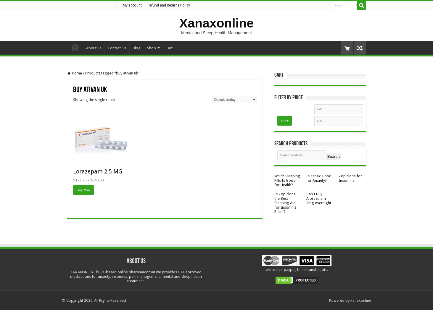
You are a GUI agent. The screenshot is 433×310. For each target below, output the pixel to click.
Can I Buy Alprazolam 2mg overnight (318, 198)
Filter (285, 121)
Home (75, 47)
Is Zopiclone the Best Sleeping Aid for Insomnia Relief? (285, 203)
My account (132, 5)
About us (93, 48)
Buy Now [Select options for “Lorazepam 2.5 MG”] (83, 190)
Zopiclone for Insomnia (350, 178)
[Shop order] (234, 99)
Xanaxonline (216, 23)
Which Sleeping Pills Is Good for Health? (287, 180)
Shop (151, 48)
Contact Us (117, 48)
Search (333, 156)
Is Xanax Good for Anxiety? (318, 178)
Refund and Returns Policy (169, 5)
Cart (169, 48)
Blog (137, 48)
